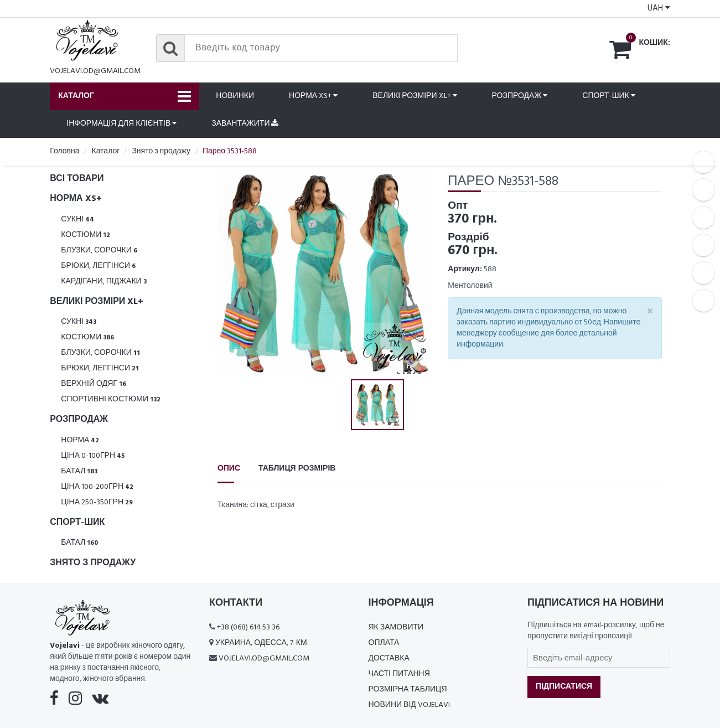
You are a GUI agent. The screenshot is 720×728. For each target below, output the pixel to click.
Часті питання (399, 674)
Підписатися (564, 686)
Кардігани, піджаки (103, 281)
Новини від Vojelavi (409, 705)
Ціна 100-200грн (97, 487)
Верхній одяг (93, 384)
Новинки (235, 96)
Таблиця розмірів (296, 468)
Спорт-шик (608, 96)
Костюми (85, 235)
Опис (228, 468)
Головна (64, 151)
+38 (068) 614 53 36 (248, 627)
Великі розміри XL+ (414, 96)
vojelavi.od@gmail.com (95, 71)
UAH (659, 8)
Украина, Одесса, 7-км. (261, 643)
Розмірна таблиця (408, 689)
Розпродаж (520, 96)
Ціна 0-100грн (93, 456)
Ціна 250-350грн (97, 502)
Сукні (77, 219)
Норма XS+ (313, 96)
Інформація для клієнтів (121, 123)
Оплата (384, 643)
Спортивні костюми (110, 399)
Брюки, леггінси (98, 266)
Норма (80, 440)
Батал (79, 471)
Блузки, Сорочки (99, 250)
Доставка (389, 658)
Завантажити (244, 123)
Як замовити (396, 627)
